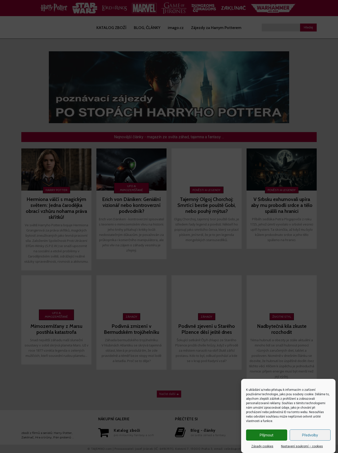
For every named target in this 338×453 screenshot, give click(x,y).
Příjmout (266, 435)
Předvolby (310, 435)
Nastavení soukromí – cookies (302, 446)
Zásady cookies (262, 446)
